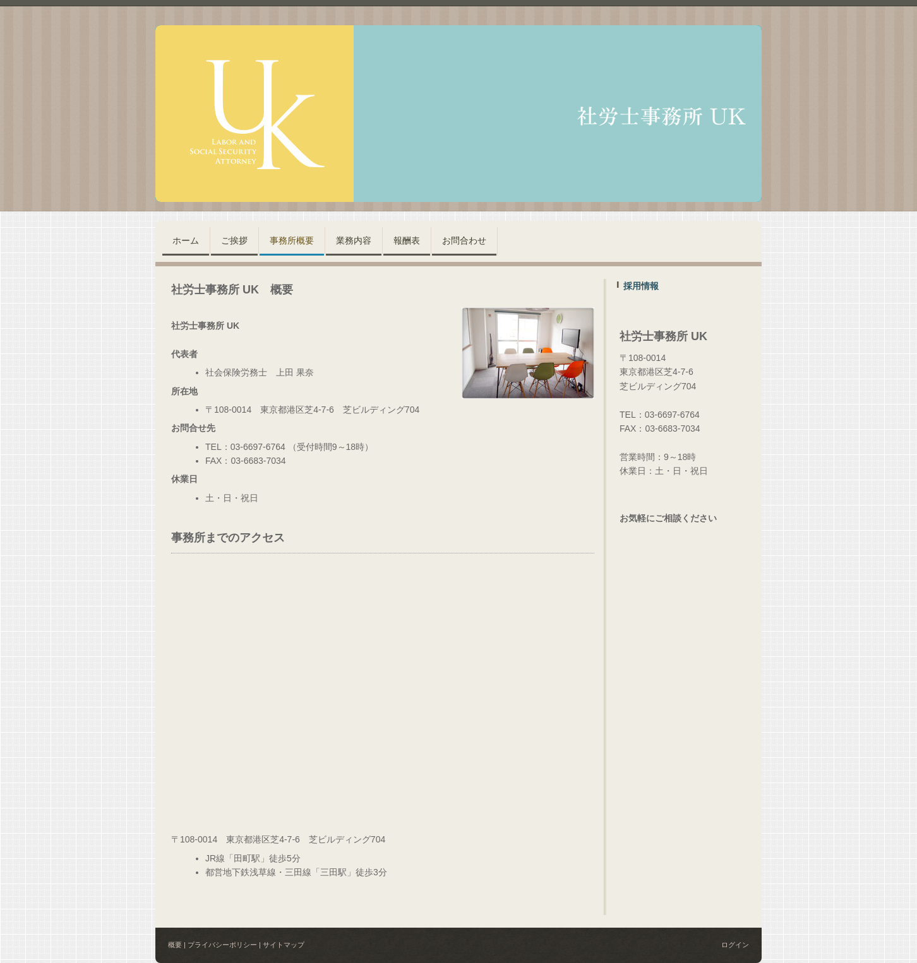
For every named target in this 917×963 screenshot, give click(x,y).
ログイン (735, 944)
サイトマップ (283, 944)
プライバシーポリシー (222, 944)
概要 (175, 944)
